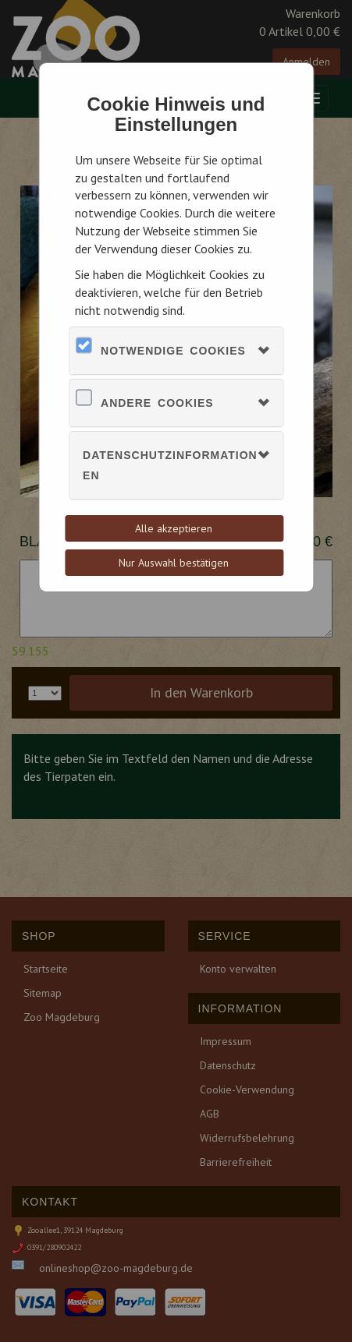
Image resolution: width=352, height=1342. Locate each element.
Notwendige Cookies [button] (173, 350)
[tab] (176, 350)
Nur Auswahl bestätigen (174, 563)
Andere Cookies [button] (157, 403)
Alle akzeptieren (173, 528)
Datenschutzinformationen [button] (170, 465)
